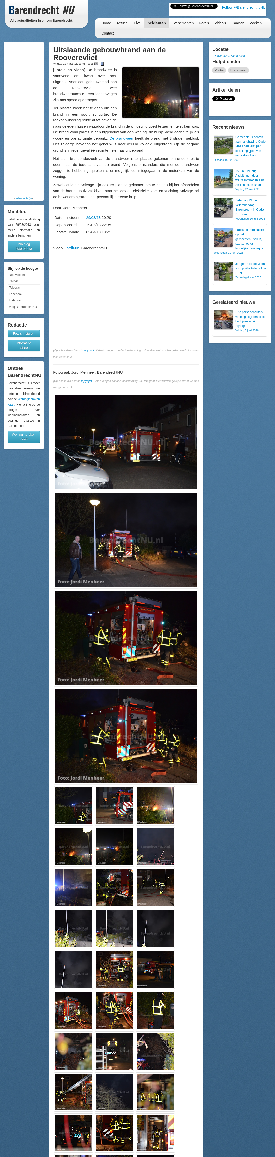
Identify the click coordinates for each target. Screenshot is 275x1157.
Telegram (15, 287)
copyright (88, 350)
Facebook (15, 294)
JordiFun (72, 248)
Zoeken (256, 23)
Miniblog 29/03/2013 (23, 246)
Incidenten (156, 23)
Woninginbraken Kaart (24, 437)
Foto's (204, 23)
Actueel (123, 23)
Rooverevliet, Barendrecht (230, 55)
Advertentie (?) (24, 198)
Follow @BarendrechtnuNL (243, 7)
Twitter (13, 281)
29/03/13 (93, 218)
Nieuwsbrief (17, 275)
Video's (220, 23)
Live (137, 23)
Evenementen (183, 23)
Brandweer (238, 70)
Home (106, 23)
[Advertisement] (23, 119)
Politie (219, 70)
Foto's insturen (24, 333)
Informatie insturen (23, 345)
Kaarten (238, 23)
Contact (107, 33)
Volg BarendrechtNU (23, 307)
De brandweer (122, 138)
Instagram (15, 300)
